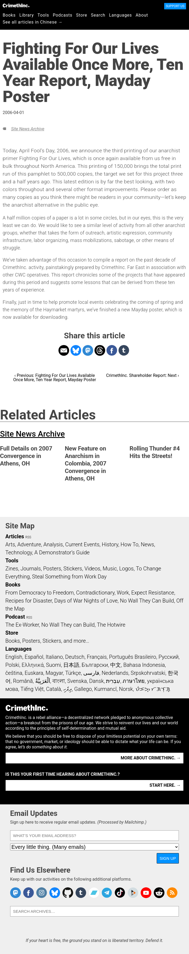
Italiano (54, 657)
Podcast (15, 617)
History (110, 544)
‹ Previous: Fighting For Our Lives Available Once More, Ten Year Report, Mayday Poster (54, 377)
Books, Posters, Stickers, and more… (47, 641)
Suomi (53, 665)
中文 (115, 665)
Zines (11, 568)
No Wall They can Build (68, 625)
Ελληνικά (33, 665)
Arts (10, 544)
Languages (120, 15)
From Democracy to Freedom (39, 592)
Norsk (126, 689)
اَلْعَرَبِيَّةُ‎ (42, 681)
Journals (31, 568)
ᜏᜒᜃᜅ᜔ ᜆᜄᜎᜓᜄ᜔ (153, 689)
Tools (43, 15)
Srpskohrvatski (148, 673)
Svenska (77, 681)
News (147, 544)
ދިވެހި (67, 689)
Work (123, 592)
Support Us (175, 6)
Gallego (83, 689)
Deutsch (74, 657)
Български (95, 665)
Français (97, 657)
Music (110, 568)
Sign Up (168, 858)
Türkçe (73, 673)
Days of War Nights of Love (85, 600)
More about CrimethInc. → (151, 757)
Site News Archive (27, 128)
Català (53, 689)
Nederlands (115, 673)
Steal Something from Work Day (69, 576)
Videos (92, 568)
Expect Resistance (152, 592)
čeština (13, 673)
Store (81, 15)
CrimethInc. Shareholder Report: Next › (142, 375)
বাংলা (58, 681)
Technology (18, 552)
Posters (52, 568)
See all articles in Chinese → (33, 22)
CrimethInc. (16, 5)
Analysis (53, 544)
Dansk (96, 681)
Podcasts (62, 15)
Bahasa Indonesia (144, 665)
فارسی (91, 673)
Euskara (34, 673)
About (142, 15)
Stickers (73, 568)
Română (23, 681)
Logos (126, 568)
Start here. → (165, 785)
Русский (169, 657)
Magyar (54, 673)
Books (9, 15)
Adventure (29, 544)
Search (98, 15)
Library (26, 15)
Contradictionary (95, 592)
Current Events (82, 544)
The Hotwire (111, 625)
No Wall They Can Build (147, 600)
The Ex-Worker (22, 625)
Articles (14, 536)
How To (130, 544)
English (13, 657)
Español (34, 657)
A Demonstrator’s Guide (62, 552)
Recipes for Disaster (28, 600)
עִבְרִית (113, 681)
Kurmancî (105, 689)
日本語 (71, 665)
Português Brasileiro (132, 657)
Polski (12, 665)
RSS (28, 537)
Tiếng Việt (32, 689)
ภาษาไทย (134, 681)
